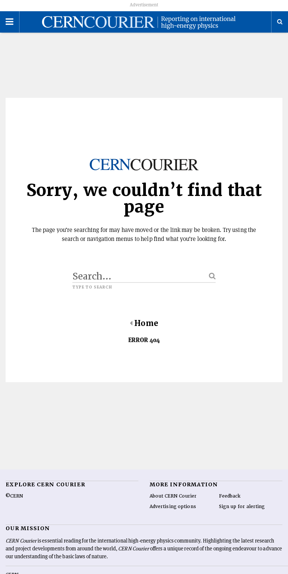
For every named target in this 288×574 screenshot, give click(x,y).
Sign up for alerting (242, 514)
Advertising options (173, 514)
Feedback (230, 503)
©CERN (14, 503)
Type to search (92, 294)
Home (144, 330)
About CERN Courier (173, 503)
